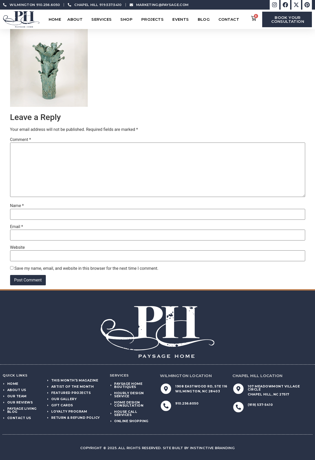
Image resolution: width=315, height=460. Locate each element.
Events (181, 19)
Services (102, 19)
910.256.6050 (187, 403)
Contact (230, 19)
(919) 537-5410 (260, 405)
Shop (127, 19)
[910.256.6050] (166, 406)
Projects (153, 19)
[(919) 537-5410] (238, 407)
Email (16, 227)
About (76, 19)
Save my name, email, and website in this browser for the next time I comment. (86, 268)
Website (17, 247)
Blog (205, 19)
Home (55, 19)
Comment (20, 140)
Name (17, 206)
